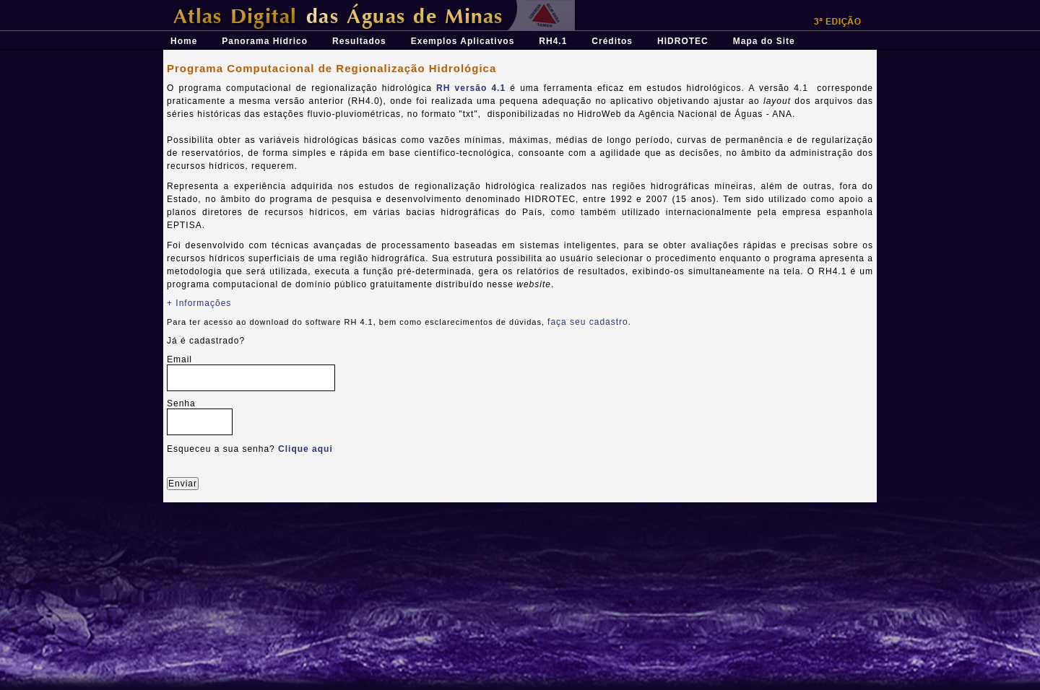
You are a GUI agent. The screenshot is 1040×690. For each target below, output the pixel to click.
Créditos (612, 41)
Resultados (359, 41)
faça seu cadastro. (589, 322)
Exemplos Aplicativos (463, 41)
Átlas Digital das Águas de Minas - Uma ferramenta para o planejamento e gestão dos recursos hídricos (412, 5)
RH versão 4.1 (471, 88)
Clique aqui (305, 449)
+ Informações (199, 303)
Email (179, 359)
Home (183, 41)
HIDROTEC (682, 41)
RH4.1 (553, 41)
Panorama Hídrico (265, 41)
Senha (181, 403)
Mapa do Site (764, 41)
